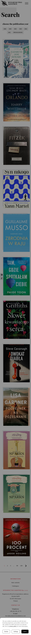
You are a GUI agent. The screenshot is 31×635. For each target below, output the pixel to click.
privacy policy (12, 626)
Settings (16, 631)
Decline (6, 631)
